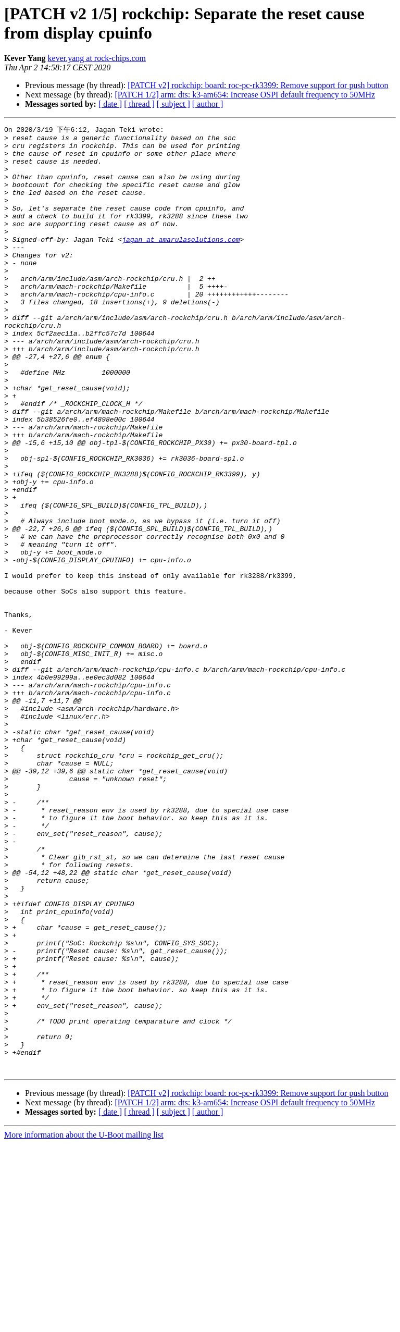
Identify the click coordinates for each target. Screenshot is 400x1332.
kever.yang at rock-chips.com (97, 58)
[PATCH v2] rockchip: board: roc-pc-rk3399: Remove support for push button (258, 85)
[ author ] (207, 104)
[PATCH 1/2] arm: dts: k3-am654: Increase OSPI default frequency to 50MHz (245, 94)
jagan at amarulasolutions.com (181, 261)
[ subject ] (173, 104)
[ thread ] (139, 104)
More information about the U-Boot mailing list (84, 1322)
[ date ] (110, 104)
